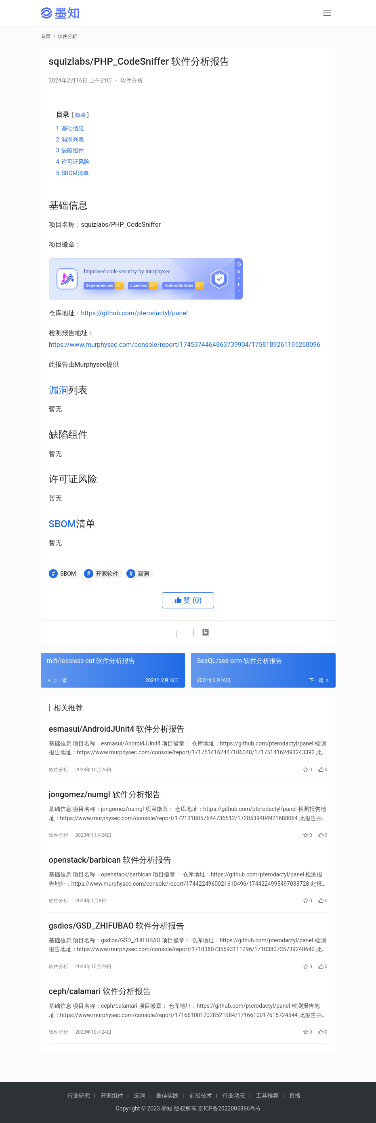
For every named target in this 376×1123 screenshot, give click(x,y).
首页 (45, 36)
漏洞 (58, 390)
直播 (294, 1095)
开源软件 (107, 573)
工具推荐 (267, 1095)
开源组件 (112, 1095)
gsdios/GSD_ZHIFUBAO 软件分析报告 (117, 935)
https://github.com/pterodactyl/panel (134, 313)
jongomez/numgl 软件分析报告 (105, 798)
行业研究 (78, 1095)
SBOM (62, 524)
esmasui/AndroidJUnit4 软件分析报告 (117, 730)
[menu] (327, 13)
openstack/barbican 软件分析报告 (110, 867)
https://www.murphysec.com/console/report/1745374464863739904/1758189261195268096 (185, 344)
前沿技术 (200, 1095)
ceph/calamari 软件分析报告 (100, 1003)
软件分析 (131, 80)
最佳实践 (167, 1095)
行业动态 (234, 1095)
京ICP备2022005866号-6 (229, 1108)
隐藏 (80, 115)
